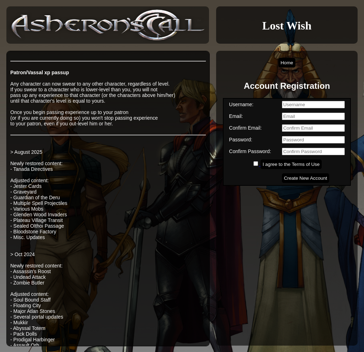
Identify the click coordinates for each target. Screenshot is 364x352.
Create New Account (305, 178)
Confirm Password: (250, 151)
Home (286, 62)
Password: (240, 139)
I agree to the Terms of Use (291, 164)
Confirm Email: (245, 128)
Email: (236, 116)
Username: (241, 104)
